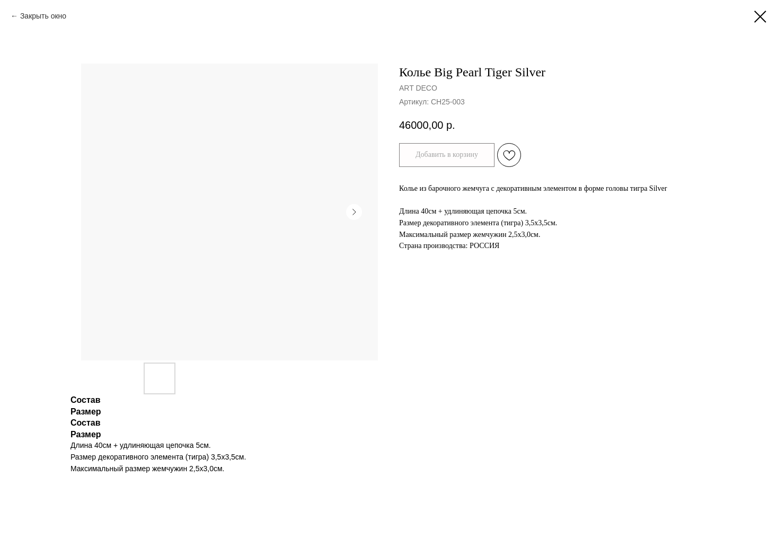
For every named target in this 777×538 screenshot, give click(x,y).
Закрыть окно (43, 16)
